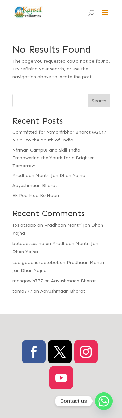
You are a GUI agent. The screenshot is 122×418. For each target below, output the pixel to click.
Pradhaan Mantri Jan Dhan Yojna (48, 175)
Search (99, 101)
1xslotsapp (24, 225)
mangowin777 (27, 281)
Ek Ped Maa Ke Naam (36, 195)
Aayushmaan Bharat (34, 185)
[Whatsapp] (104, 401)
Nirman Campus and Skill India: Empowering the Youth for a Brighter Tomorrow (53, 157)
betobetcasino (28, 243)
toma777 (22, 291)
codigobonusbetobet (35, 262)
